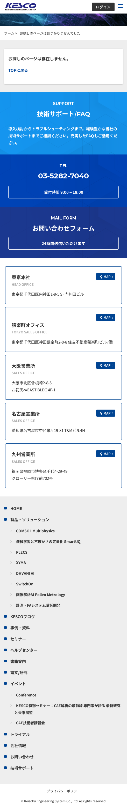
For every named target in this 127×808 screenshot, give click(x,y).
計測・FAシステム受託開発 (38, 605)
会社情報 (18, 745)
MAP (107, 276)
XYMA (21, 562)
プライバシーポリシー (63, 790)
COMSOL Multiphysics (35, 530)
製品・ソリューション (29, 519)
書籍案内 (18, 661)
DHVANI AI (25, 573)
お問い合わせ (22, 756)
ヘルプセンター (24, 650)
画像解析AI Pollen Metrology (40, 594)
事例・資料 (20, 627)
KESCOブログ (22, 616)
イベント (18, 683)
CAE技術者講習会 (30, 722)
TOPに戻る (18, 70)
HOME (16, 508)
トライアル (20, 734)
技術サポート (22, 768)
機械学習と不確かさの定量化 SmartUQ (48, 541)
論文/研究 (18, 672)
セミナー (18, 639)
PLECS (21, 552)
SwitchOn (24, 583)
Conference (26, 694)
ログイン (103, 6)
